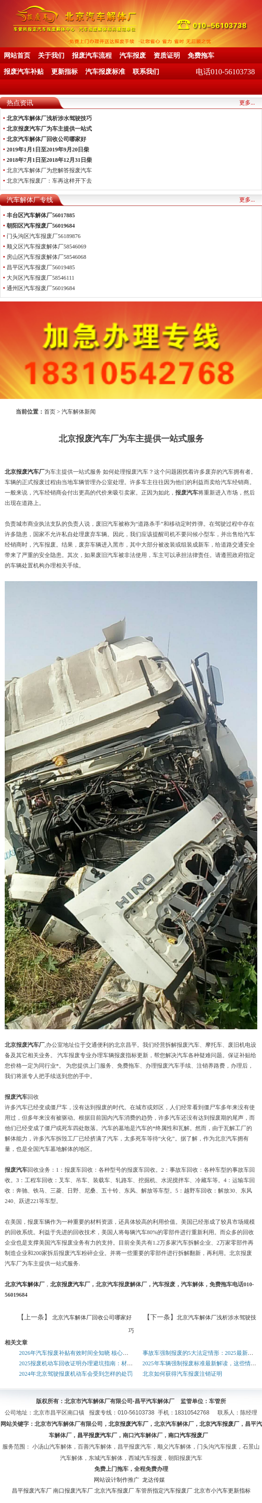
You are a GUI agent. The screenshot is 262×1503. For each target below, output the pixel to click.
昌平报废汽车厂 (32, 1490)
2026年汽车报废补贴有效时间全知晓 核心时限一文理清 (88, 1353)
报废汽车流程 (92, 55)
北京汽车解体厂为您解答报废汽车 (49, 170)
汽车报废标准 (105, 71)
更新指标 (64, 71)
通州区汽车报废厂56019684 (41, 288)
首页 (49, 411)
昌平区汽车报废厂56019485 (41, 267)
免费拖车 (201, 55)
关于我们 (51, 55)
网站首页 (17, 55)
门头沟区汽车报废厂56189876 (44, 236)
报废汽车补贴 (24, 71)
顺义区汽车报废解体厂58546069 (46, 246)
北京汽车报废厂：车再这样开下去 (49, 180)
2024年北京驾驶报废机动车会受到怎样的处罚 (76, 1373)
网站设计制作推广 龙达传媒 (129, 1479)
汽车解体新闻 (79, 411)
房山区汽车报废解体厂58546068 (46, 257)
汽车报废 (132, 55)
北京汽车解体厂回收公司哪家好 (91, 1317)
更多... (247, 102)
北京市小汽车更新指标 (222, 1490)
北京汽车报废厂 (114, 1490)
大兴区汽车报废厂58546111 (40, 277)
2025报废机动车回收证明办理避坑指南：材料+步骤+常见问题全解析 (104, 1363)
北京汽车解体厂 (25, 1284)
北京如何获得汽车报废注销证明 (182, 1373)
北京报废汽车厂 (25, 472)
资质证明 (167, 55)
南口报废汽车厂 (73, 1490)
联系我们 (146, 71)
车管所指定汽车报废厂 (164, 1490)
